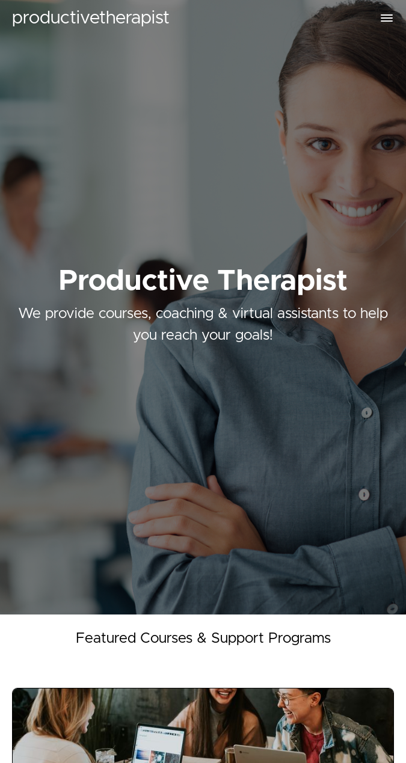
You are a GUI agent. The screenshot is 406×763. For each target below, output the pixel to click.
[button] (387, 18)
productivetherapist (91, 18)
